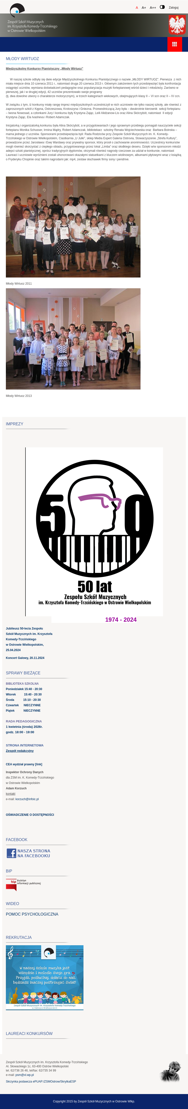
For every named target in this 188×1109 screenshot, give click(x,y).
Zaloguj (173, 7)
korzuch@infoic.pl (27, 799)
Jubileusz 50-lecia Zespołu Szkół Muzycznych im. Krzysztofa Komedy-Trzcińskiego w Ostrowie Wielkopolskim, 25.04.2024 (29, 639)
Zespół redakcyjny (20, 751)
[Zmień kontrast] (162, 7)
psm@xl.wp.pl (24, 1075)
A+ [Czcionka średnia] (144, 8)
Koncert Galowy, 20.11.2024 (25, 658)
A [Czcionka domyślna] (137, 8)
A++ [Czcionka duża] (153, 8)
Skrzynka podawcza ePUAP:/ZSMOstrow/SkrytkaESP (41, 1081)
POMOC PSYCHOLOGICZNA (32, 914)
